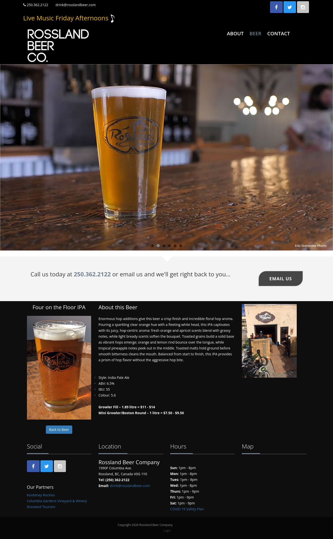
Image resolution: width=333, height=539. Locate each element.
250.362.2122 (35, 4)
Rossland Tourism (41, 506)
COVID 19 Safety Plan (187, 509)
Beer (255, 33)
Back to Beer (59, 429)
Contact (278, 33)
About (235, 33)
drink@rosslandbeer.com (76, 4)
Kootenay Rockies (41, 495)
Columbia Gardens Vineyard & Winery (57, 501)
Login (167, 530)
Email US (280, 279)
